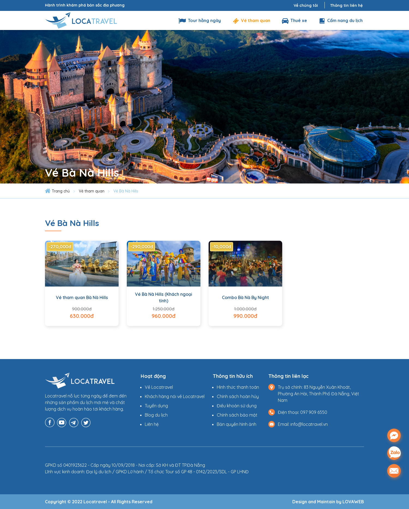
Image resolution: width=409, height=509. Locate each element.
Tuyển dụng (156, 405)
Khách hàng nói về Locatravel (174, 396)
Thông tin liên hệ (346, 5)
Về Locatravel (159, 387)
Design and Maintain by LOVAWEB (328, 501)
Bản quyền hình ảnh (236, 424)
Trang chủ (61, 191)
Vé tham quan (251, 20)
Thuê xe (294, 20)
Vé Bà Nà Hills (125, 191)
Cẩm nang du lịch (340, 20)
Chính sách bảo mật (237, 415)
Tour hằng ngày (200, 20)
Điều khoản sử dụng (237, 405)
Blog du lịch (156, 415)
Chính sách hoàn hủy (238, 396)
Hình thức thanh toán (238, 387)
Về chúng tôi (306, 5)
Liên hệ (152, 424)
